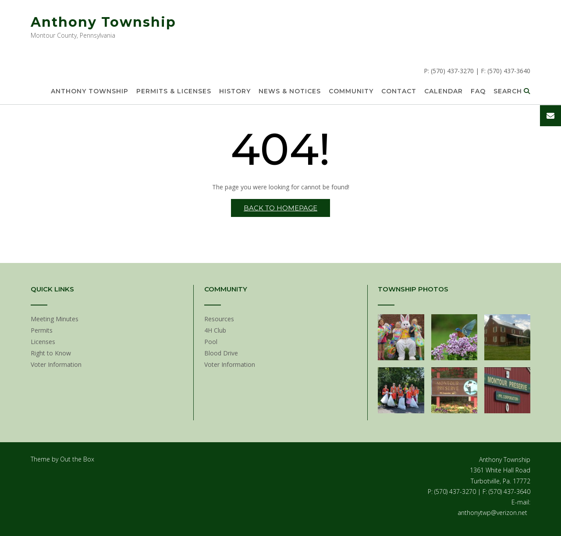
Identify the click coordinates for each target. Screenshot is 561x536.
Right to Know (51, 353)
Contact (398, 91)
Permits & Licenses (173, 91)
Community (351, 91)
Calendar (443, 91)
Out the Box (77, 459)
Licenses (43, 341)
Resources (219, 319)
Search (512, 91)
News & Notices (290, 91)
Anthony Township (103, 22)
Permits (42, 330)
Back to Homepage (280, 208)
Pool (210, 341)
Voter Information (56, 364)
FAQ (478, 91)
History (235, 91)
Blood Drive (221, 353)
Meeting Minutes (54, 319)
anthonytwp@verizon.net (492, 512)
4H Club (215, 330)
